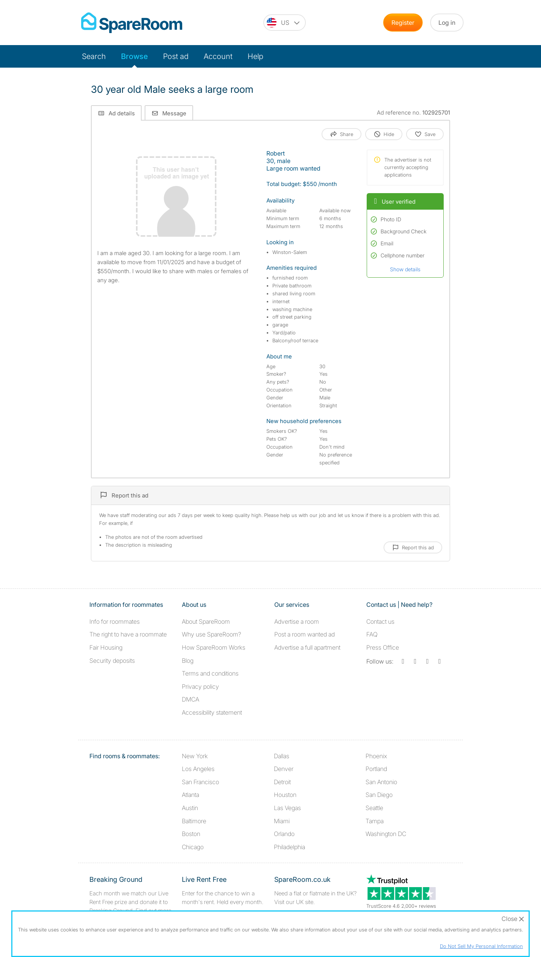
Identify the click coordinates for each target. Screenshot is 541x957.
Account (218, 56)
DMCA (190, 699)
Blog (187, 660)
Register (402, 22)
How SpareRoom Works (213, 647)
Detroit (282, 782)
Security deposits (112, 660)
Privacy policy (200, 686)
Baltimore (194, 821)
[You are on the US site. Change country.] (284, 22)
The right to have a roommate (128, 634)
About (206, 621)
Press (382, 647)
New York (195, 756)
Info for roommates (114, 621)
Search (94, 56)
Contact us (380, 621)
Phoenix (376, 756)
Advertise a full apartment (307, 647)
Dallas (281, 756)
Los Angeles (198, 769)
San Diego (379, 794)
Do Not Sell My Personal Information (481, 946)
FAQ (372, 634)
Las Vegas (287, 808)
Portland (376, 769)
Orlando (284, 834)
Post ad (176, 56)
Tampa (375, 821)
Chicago (193, 847)
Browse (134, 56)
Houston (285, 794)
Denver (283, 769)
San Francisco (200, 782)
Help (255, 56)
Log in (446, 22)
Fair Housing (105, 647)
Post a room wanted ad (304, 634)
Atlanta (190, 794)
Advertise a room (296, 621)
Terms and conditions (210, 673)
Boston (191, 834)
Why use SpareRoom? (211, 634)
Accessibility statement (212, 712)
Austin (190, 808)
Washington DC (386, 834)
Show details (405, 269)
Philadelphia (289, 847)
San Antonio (381, 782)
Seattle (374, 808)
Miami (282, 821)
